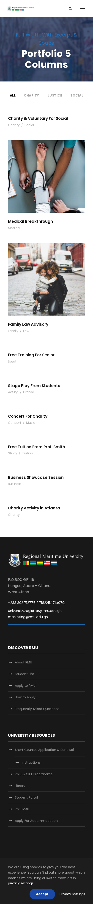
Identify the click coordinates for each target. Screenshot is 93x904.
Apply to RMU (25, 685)
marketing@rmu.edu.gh (28, 616)
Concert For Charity (27, 416)
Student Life (24, 674)
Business (15, 484)
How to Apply (25, 697)
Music (30, 422)
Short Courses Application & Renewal (44, 749)
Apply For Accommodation (36, 820)
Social (76, 95)
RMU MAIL (22, 809)
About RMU (23, 662)
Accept (42, 894)
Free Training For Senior (31, 355)
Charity (31, 95)
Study (12, 453)
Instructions (31, 762)
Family (13, 331)
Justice (54, 95)
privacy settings (20, 883)
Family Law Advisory (28, 324)
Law (26, 331)
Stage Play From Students (34, 385)
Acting (13, 392)
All (13, 95)
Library (20, 785)
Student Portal (26, 797)
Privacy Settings (72, 894)
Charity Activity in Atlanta (34, 508)
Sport (12, 361)
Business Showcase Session (36, 477)
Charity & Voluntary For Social (38, 118)
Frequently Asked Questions (37, 709)
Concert (14, 422)
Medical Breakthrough (30, 221)
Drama (28, 392)
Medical (14, 228)
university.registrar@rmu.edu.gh (35, 610)
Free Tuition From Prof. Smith (36, 447)
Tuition (27, 453)
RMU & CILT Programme (34, 774)
